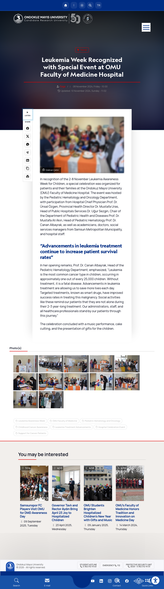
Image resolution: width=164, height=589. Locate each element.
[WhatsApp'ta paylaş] (27, 144)
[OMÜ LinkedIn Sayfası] (101, 581)
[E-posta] (74, 5)
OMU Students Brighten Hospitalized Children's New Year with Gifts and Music (98, 513)
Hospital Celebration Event (111, 427)
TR (98, 5)
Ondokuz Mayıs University (29, 564)
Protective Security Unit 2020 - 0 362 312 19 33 (139, 565)
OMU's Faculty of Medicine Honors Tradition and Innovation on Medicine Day (127, 513)
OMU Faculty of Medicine (65, 420)
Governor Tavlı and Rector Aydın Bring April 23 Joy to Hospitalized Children (65, 513)
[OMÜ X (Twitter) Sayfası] (118, 581)
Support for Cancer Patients (32, 433)
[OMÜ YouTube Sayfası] (92, 581)
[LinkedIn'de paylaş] (27, 160)
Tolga (62, 86)
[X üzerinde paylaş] (27, 136)
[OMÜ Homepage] (65, 5)
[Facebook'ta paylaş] (27, 128)
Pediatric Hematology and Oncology (102, 420)
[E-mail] (47, 582)
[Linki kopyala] (27, 168)
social (82, 49)
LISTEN (27, 114)
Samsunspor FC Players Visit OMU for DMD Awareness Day (33, 511)
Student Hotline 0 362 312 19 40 (88, 565)
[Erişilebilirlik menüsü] (155, 580)
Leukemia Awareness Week (31, 420)
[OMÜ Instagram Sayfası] (110, 581)
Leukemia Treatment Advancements (73, 427)
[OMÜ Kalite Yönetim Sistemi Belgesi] (139, 581)
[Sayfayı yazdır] (27, 176)
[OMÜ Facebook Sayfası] (127, 581)
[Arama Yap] (90, 5)
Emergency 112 (111, 565)
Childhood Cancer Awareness (33, 427)
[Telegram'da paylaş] (27, 152)
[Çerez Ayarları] (150, 580)
